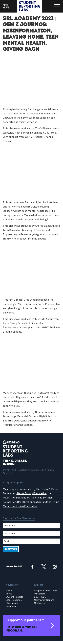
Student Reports (14, 597)
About (9, 594)
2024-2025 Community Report (44, 598)
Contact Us (40, 603)
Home (9, 591)
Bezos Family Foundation (32, 493)
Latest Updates (14, 600)
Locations (11, 606)
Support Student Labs (45, 591)
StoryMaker (12, 603)
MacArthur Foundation (16, 497)
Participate (39, 594)
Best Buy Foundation (29, 502)
